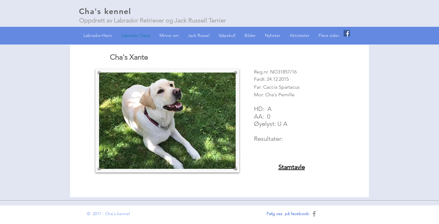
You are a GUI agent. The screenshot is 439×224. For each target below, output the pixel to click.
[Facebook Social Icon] (347, 33)
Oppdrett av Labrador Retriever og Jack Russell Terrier (152, 20)
